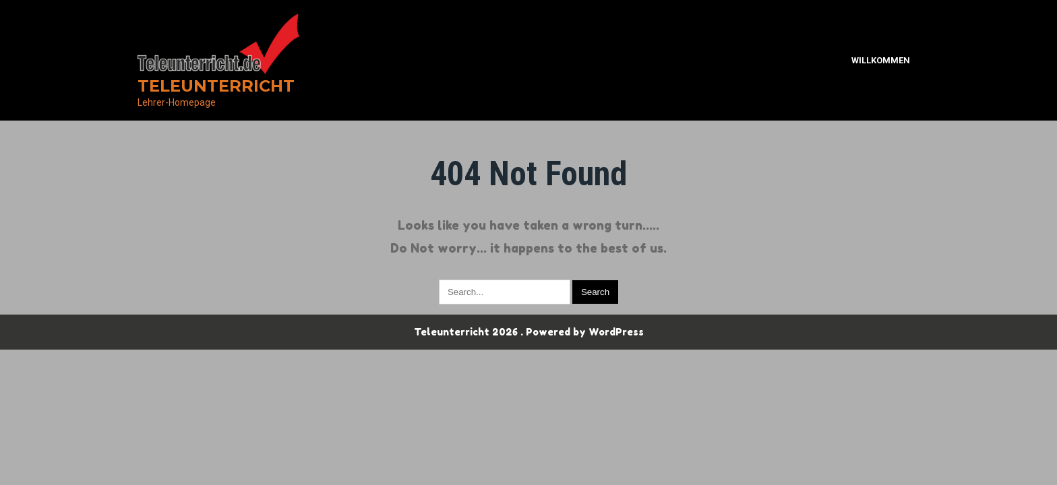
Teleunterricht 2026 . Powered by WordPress (529, 331)
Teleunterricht (216, 86)
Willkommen (880, 60)
